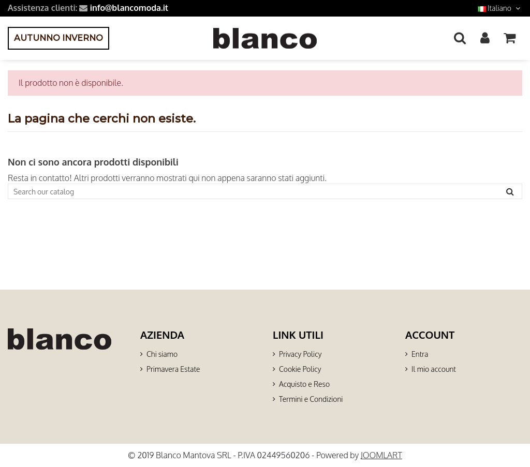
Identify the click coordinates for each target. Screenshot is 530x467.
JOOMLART (381, 455)
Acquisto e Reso (304, 384)
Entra (419, 354)
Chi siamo (162, 354)
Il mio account (433, 369)
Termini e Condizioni (311, 399)
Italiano (500, 8)
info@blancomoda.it (129, 8)
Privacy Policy (300, 354)
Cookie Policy (300, 369)
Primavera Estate (173, 369)
